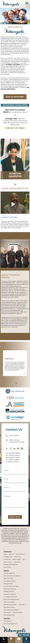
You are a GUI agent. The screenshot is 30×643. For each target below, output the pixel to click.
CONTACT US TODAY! (15, 128)
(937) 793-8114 (12, 436)
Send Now (15, 517)
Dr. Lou (9, 323)
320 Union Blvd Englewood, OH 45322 (15, 441)
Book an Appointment (15, 97)
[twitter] (14, 449)
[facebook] (7, 449)
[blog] (22, 449)
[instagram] (10, 449)
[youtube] (18, 449)
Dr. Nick (18, 304)
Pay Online (24, 635)
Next (15, 184)
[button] (26, 3)
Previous (3, 162)
